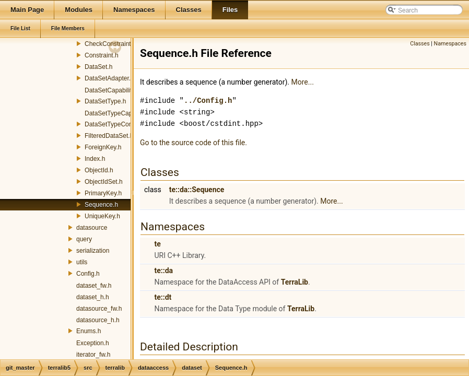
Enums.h (88, 331)
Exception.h (92, 343)
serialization (92, 250)
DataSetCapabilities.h (115, 90)
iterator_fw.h (93, 354)
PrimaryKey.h (103, 193)
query (84, 239)
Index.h (95, 158)
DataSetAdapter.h (109, 78)
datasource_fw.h (99, 308)
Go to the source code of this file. (193, 142)
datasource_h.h (98, 320)
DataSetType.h (105, 101)
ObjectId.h (99, 170)
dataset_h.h (92, 297)
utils (81, 262)
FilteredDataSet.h (109, 135)
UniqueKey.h (102, 216)
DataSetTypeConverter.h (119, 124)
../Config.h (208, 100)
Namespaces (450, 43)
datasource (91, 227)
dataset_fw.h (93, 285)
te (157, 244)
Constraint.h (102, 55)
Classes (419, 43)
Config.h (88, 273)
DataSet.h (98, 66)
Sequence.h (101, 204)
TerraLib (294, 282)
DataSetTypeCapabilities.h (121, 113)
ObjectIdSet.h (104, 181)
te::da (163, 270)
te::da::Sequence (197, 189)
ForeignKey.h (103, 147)
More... (302, 82)
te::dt (162, 297)
